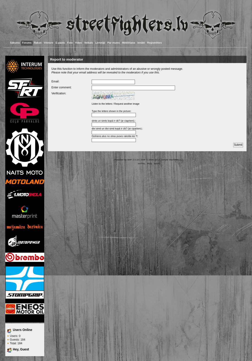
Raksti (38, 42)
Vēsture (48, 42)
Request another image (126, 103)
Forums (27, 42)
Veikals (88, 42)
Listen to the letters (102, 103)
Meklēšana (128, 42)
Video (78, 42)
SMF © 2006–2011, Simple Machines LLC (162, 159)
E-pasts (60, 42)
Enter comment (61, 87)
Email (54, 81)
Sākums (15, 42)
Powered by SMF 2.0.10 (127, 159)
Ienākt (141, 42)
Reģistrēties (154, 42)
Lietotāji (100, 42)
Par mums (113, 42)
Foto (70, 42)
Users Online (22, 330)
